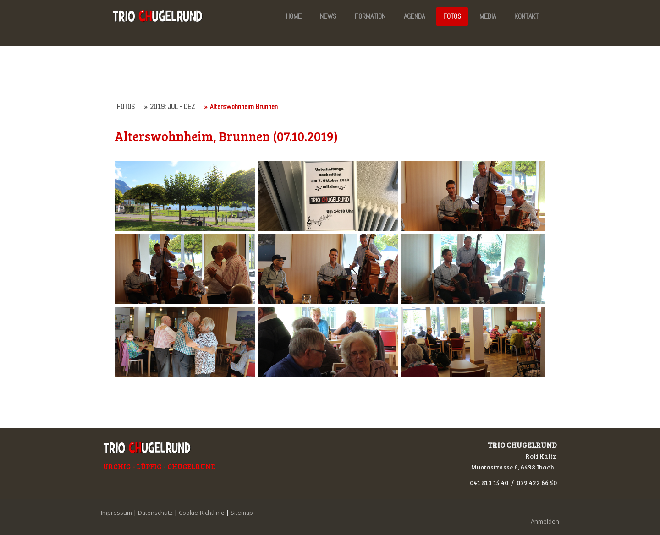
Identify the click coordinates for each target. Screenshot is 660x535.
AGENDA (414, 16)
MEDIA (487, 16)
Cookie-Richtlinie (202, 512)
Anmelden (545, 521)
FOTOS (452, 16)
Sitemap (242, 512)
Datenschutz (155, 512)
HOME (294, 16)
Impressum (116, 512)
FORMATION (370, 16)
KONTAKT (526, 16)
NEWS (328, 16)
